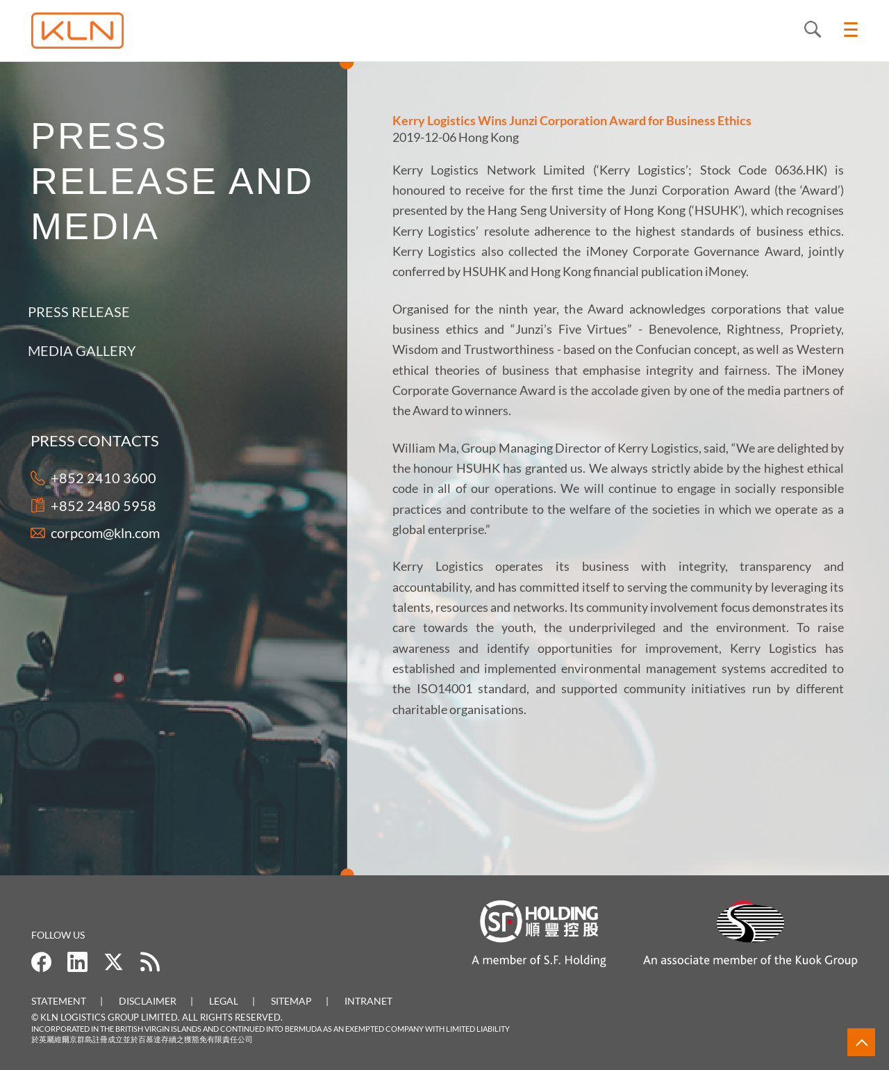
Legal (223, 1001)
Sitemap (291, 1001)
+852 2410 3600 (103, 477)
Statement (58, 1001)
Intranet (368, 1001)
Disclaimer (147, 1001)
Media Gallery (76, 350)
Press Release (73, 311)
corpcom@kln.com (104, 532)
